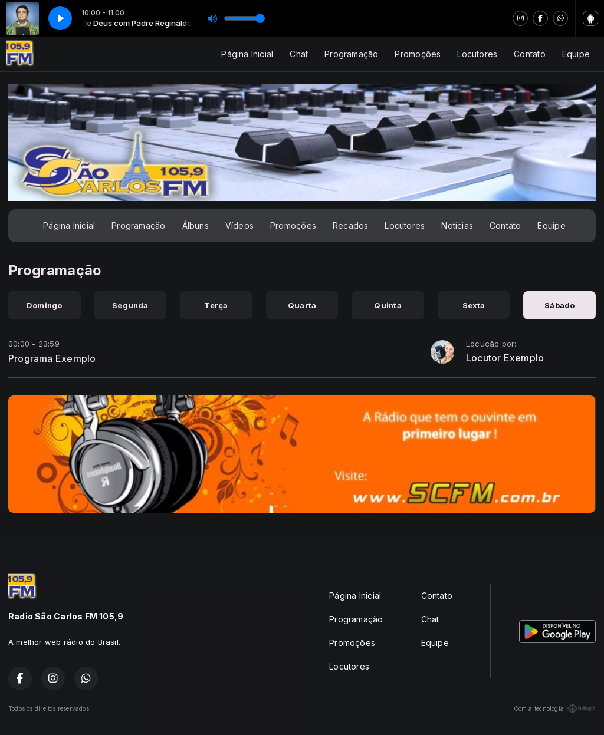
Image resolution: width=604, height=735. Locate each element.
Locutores (477, 54)
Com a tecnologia (555, 708)
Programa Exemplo (52, 358)
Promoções (418, 54)
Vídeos (239, 225)
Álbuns (195, 225)
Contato (529, 54)
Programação (351, 54)
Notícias (457, 225)
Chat (299, 54)
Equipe (576, 54)
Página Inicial (247, 54)
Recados (350, 225)
